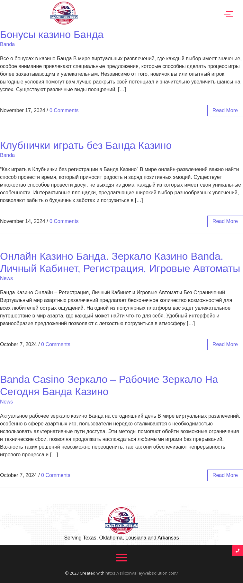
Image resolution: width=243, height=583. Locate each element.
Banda (7, 44)
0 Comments (64, 110)
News (6, 278)
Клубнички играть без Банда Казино (86, 145)
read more (225, 110)
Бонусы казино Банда (52, 34)
